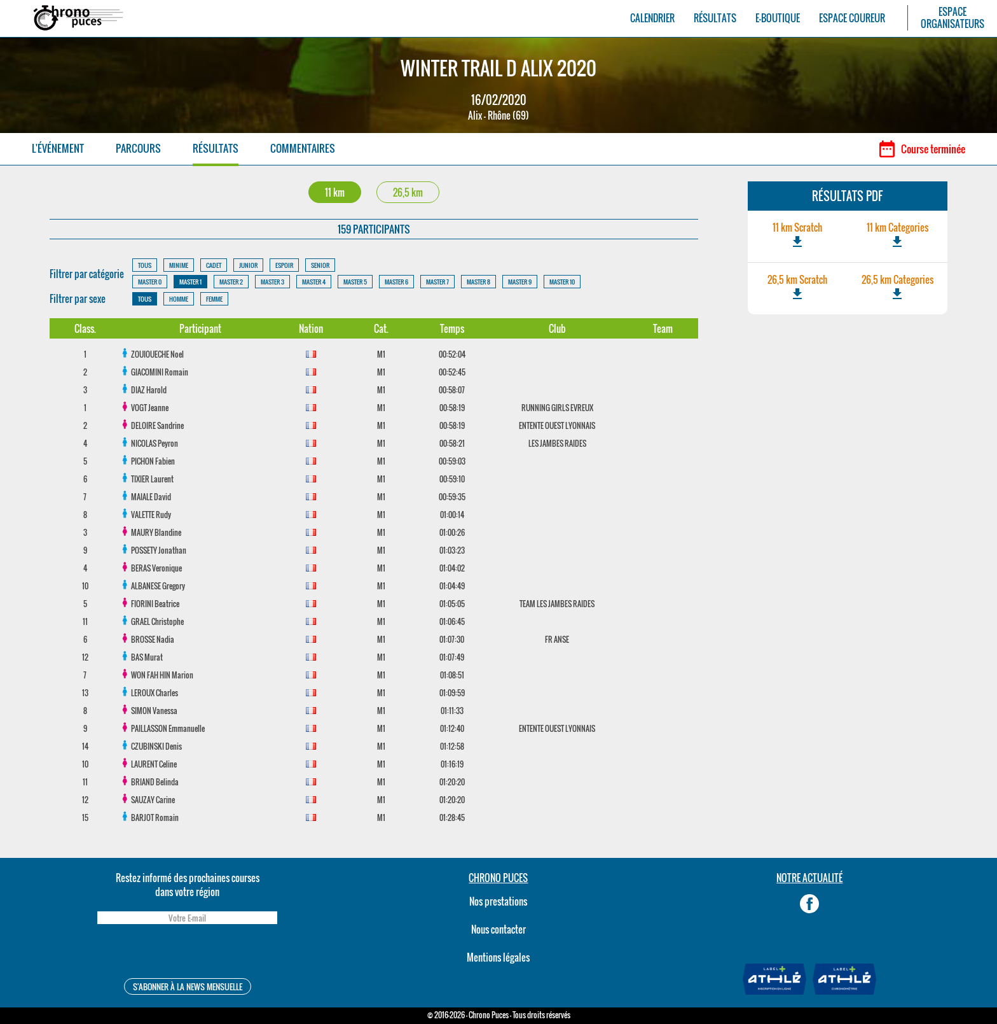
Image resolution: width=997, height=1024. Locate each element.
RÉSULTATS (715, 18)
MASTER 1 (190, 281)
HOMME (178, 299)
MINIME (178, 265)
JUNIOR (248, 265)
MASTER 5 (355, 281)
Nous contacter (498, 929)
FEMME (214, 299)
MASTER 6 (396, 281)
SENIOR (320, 265)
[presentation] (187, 953)
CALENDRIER (652, 18)
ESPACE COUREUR (852, 18)
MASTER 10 (562, 281)
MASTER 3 (272, 281)
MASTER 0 (150, 281)
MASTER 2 (231, 281)
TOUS (144, 265)
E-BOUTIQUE (777, 18)
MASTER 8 (478, 281)
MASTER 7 (437, 281)
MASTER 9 (520, 281)
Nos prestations (498, 901)
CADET (213, 265)
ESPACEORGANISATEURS (952, 18)
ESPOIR (284, 265)
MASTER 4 (314, 281)
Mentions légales (498, 957)
